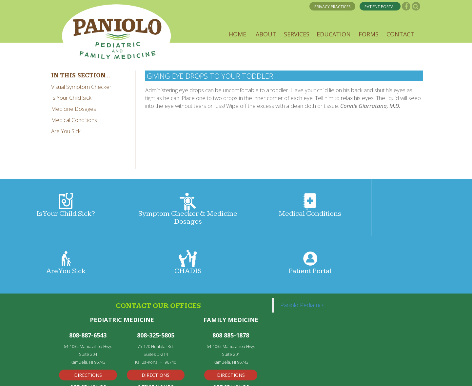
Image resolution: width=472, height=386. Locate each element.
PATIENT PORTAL (380, 7)
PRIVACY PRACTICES (333, 7)
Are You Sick (66, 131)
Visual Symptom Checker (81, 87)
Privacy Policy (71, 374)
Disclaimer (254, 374)
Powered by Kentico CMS (200, 374)
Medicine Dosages (73, 108)
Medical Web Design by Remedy (132, 374)
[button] (237, 34)
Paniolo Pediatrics (302, 248)
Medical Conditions (74, 120)
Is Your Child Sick (71, 97)
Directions (88, 317)
